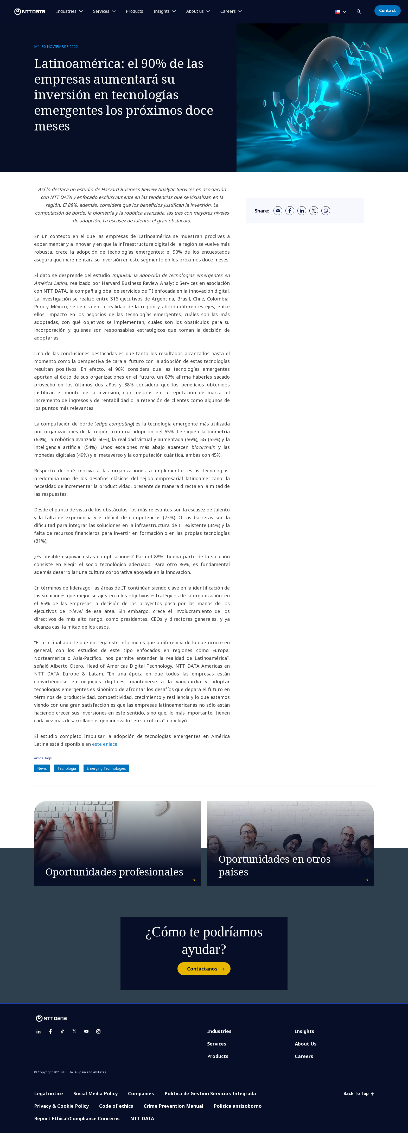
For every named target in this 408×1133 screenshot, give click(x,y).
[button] (359, 10)
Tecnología (67, 768)
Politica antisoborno (238, 1106)
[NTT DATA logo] (23, 11)
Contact (387, 10)
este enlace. (105, 744)
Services (216, 1044)
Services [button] (101, 11)
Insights (304, 1031)
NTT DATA (142, 1118)
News (42, 768)
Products (134, 11)
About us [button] (195, 11)
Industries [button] (66, 11)
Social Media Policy (95, 1093)
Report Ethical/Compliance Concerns (77, 1118)
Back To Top (358, 1093)
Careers (304, 1056)
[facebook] (289, 210)
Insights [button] (162, 11)
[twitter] (313, 210)
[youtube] (86, 1031)
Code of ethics (116, 1106)
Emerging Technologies (106, 768)
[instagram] (98, 1031)
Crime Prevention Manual (173, 1106)
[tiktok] (62, 1031)
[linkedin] (301, 210)
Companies (141, 1093)
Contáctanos (208, 968)
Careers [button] (228, 11)
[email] (277, 210)
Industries (219, 1031)
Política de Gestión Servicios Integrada (210, 1093)
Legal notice (48, 1093)
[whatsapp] (325, 210)
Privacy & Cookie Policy (61, 1106)
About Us (306, 1044)
